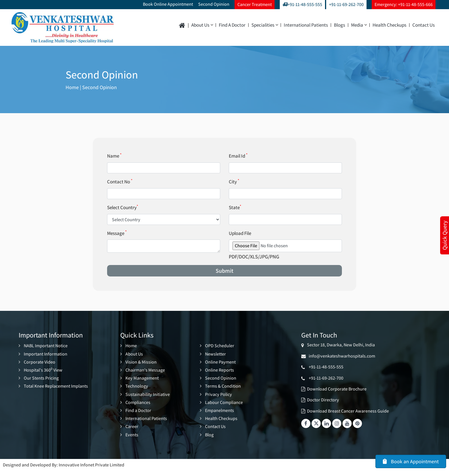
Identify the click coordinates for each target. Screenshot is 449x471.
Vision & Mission (141, 362)
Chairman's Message (145, 370)
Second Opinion (213, 4)
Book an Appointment (411, 461)
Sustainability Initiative (147, 394)
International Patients (306, 25)
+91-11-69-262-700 (346, 4)
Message (117, 233)
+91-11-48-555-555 (302, 4)
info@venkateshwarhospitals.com (341, 356)
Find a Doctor (232, 25)
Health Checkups (389, 25)
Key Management (142, 378)
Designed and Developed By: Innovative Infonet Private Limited (63, 465)
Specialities (264, 25)
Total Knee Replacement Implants (56, 386)
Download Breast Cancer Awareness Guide (348, 411)
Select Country (122, 207)
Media (359, 25)
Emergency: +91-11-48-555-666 (404, 4)
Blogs (339, 25)
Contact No (119, 181)
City (234, 181)
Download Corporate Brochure (337, 389)
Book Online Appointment (168, 4)
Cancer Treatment (254, 4)
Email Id (238, 156)
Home (72, 87)
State (235, 207)
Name (114, 156)
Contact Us (423, 25)
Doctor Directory (323, 400)
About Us (202, 25)
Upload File (240, 233)
